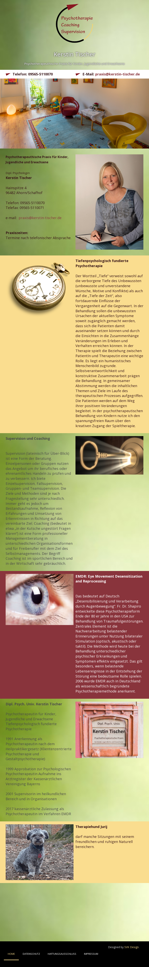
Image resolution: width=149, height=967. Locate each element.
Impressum (91, 954)
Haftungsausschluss (62, 954)
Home (11, 954)
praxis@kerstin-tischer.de (117, 74)
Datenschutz (31, 954)
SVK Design (131, 947)
